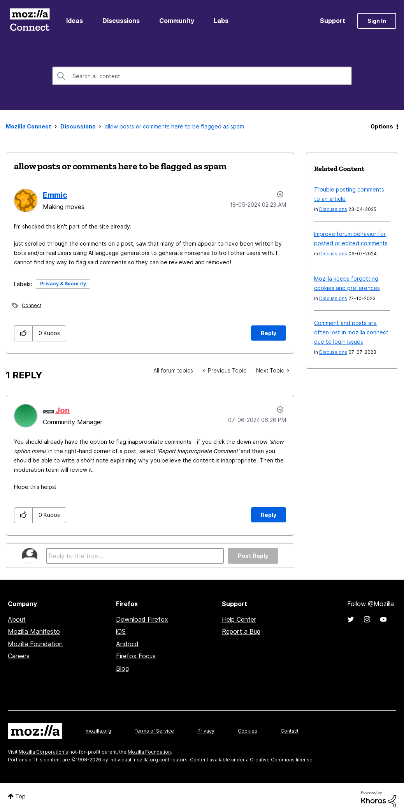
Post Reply (253, 555)
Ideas (74, 21)
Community (176, 21)
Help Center (239, 619)
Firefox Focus (136, 656)
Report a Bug (241, 631)
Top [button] (20, 796)
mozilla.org (98, 731)
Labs (221, 21)
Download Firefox (142, 619)
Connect (31, 305)
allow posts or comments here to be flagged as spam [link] (174, 126)
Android (127, 644)
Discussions (121, 21)
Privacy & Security (63, 283)
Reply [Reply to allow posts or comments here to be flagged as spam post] (268, 333)
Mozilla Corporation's (43, 752)
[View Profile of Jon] (62, 410)
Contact (290, 731)
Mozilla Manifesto (34, 631)
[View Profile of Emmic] (55, 195)
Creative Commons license (281, 760)
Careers (19, 656)
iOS (121, 631)
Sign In (376, 21)
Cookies (247, 731)
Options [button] (382, 126)
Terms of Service (154, 731)
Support (332, 21)
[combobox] (202, 76)
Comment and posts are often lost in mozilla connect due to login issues (351, 332)
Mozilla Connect (29, 20)
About (17, 619)
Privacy (205, 731)
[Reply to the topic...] (135, 556)
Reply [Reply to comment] (268, 514)
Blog (122, 668)
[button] (23, 333)
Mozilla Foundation (35, 644)
